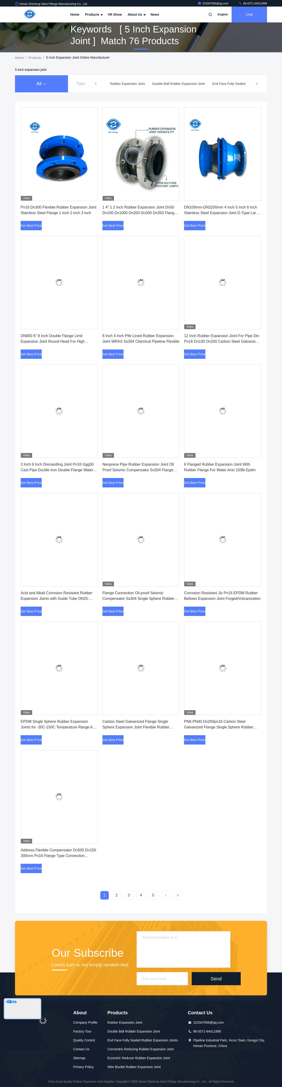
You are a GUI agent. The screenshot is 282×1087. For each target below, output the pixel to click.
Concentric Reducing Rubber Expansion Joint (140, 1049)
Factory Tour (82, 1031)
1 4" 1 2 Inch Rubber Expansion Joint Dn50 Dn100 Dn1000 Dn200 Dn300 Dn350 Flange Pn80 (139, 212)
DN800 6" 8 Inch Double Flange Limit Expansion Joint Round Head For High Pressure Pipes (53, 341)
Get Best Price (31, 225)
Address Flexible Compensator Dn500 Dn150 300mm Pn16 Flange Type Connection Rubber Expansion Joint (58, 855)
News (154, 14)
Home (74, 14)
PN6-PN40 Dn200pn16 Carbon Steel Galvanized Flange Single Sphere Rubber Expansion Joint (218, 727)
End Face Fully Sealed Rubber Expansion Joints (142, 1040)
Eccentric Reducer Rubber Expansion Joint (138, 1058)
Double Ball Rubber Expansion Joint (133, 1031)
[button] (95, 83)
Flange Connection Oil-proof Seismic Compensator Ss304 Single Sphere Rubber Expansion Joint (138, 598)
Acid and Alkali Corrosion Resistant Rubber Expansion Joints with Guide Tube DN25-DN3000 (56, 598)
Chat (249, 14)
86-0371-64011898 (253, 3)
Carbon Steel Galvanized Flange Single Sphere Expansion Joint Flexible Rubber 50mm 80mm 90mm (135, 727)
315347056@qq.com (213, 3)
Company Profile (85, 1022)
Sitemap (79, 1058)
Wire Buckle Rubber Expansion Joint (134, 1067)
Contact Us (81, 1049)
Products (93, 14)
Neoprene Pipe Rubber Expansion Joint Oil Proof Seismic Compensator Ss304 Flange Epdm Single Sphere (138, 470)
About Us (136, 14)
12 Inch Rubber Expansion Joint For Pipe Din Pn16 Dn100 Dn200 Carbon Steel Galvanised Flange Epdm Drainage (222, 341)
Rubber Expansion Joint (124, 1022)
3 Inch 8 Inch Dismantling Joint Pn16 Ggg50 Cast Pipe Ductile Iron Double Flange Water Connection (57, 470)
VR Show (115, 14)
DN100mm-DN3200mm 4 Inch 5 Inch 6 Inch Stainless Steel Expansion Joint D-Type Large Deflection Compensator (222, 212)
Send (216, 978)
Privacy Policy (83, 1067)
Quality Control (84, 1040)
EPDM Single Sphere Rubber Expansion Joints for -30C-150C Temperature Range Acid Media (59, 727)
